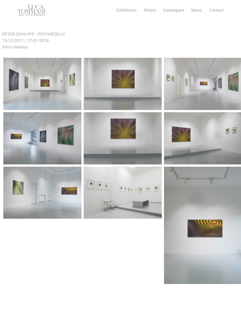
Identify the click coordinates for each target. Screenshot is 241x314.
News (196, 10)
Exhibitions (126, 10)
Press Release (15, 47)
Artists (150, 10)
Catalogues (173, 10)
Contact (216, 10)
